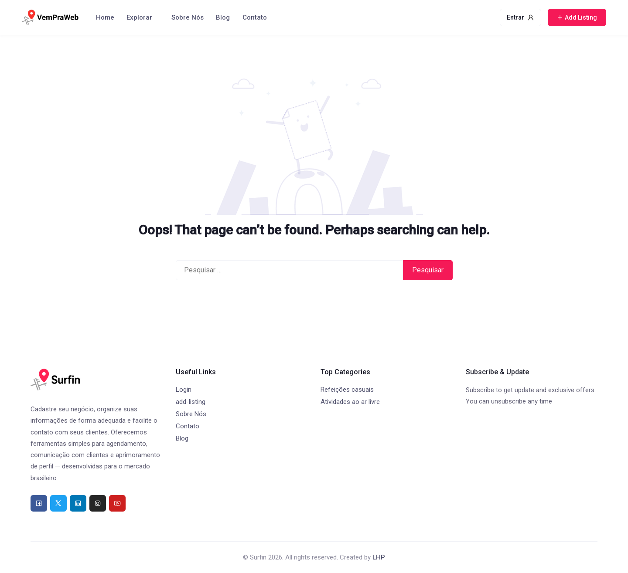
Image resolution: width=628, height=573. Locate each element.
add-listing (190, 402)
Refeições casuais (347, 389)
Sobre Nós (187, 17)
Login (183, 389)
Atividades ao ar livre (350, 402)
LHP (378, 557)
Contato (254, 17)
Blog (223, 17)
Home (105, 17)
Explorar (139, 17)
